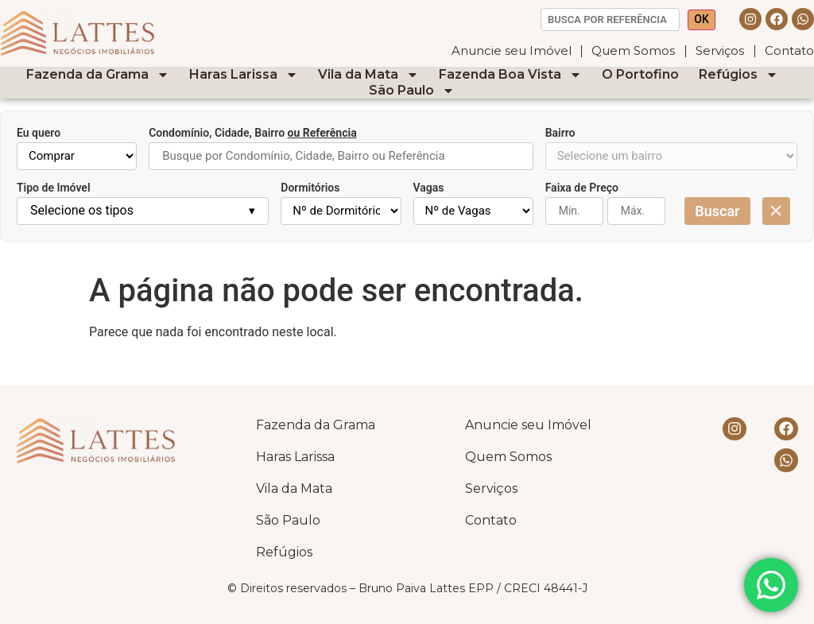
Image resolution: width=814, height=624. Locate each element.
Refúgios (738, 75)
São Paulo (412, 91)
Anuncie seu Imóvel (511, 50)
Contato (789, 50)
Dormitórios (310, 187)
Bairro (560, 132)
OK (701, 19)
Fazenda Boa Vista (510, 75)
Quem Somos (633, 50)
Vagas (428, 187)
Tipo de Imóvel (54, 187)
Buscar (717, 211)
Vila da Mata (368, 75)
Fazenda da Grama (97, 75)
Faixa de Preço (581, 187)
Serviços (720, 50)
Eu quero (38, 132)
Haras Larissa (243, 75)
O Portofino (640, 74)
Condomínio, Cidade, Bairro (253, 132)
